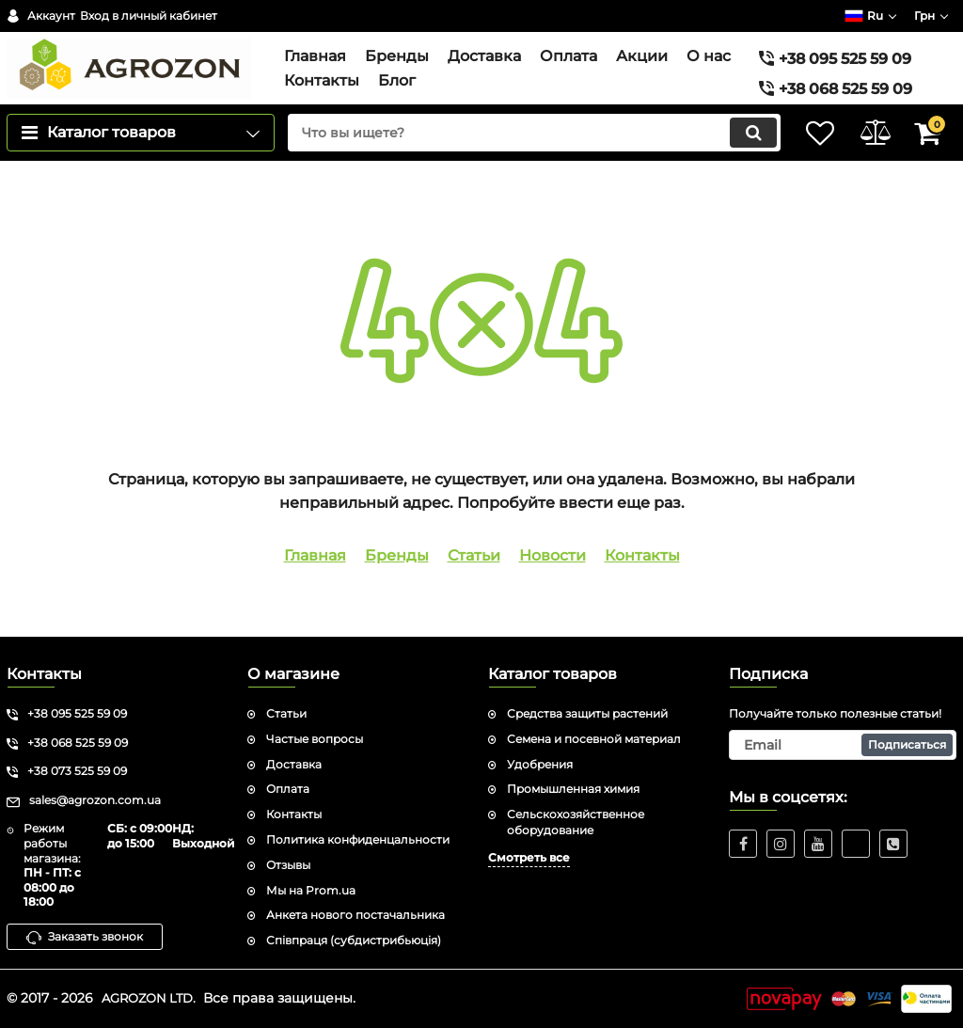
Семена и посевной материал (594, 739)
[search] (517, 159)
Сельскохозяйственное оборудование (575, 823)
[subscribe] (842, 745)
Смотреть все (529, 857)
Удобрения (540, 764)
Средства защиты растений (587, 713)
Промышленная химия (573, 790)
